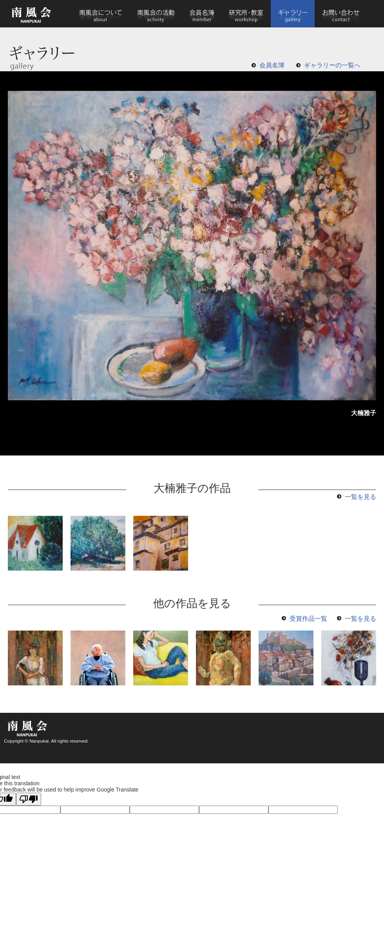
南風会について (100, 13)
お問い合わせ (340, 13)
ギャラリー (293, 13)
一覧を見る (360, 496)
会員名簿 (202, 13)
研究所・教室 (246, 13)
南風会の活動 (155, 13)
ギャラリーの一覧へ (332, 65)
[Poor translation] (28, 799)
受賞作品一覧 (308, 618)
